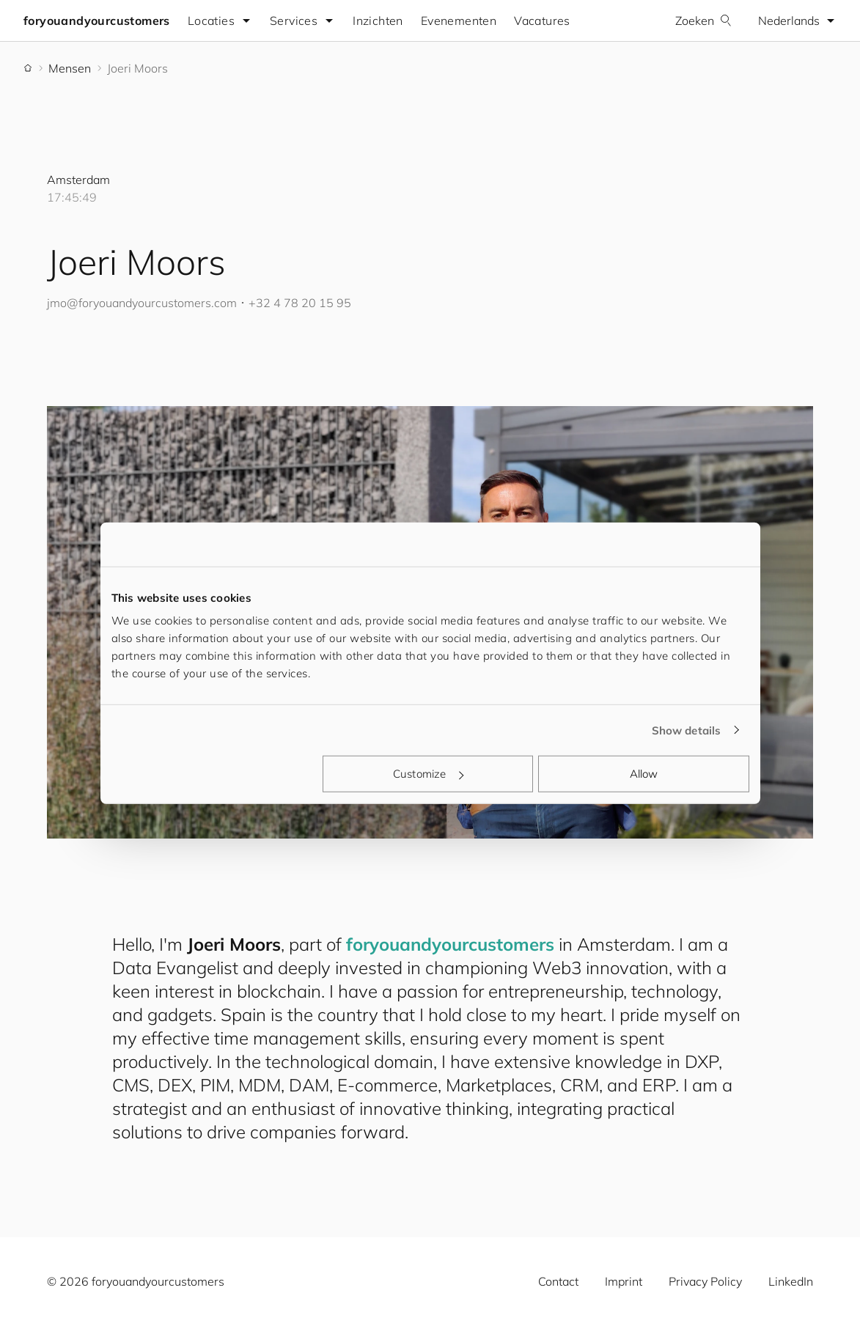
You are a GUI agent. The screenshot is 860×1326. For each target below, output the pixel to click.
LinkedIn (790, 1281)
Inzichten (378, 20)
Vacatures (542, 20)
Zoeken (703, 20)
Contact (558, 1281)
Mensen (69, 68)
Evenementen (458, 20)
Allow (644, 774)
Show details (686, 730)
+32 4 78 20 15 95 (300, 302)
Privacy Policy (705, 1281)
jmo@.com (142, 302)
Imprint (623, 1281)
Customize (428, 774)
